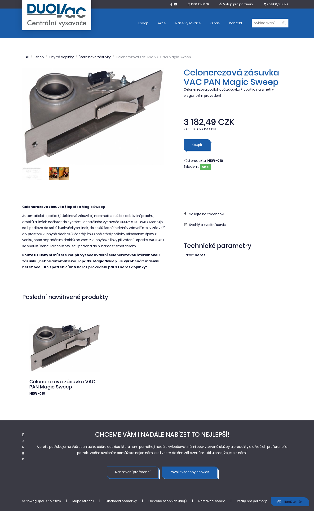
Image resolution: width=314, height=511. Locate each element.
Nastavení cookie (211, 501)
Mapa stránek (83, 501)
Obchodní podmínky (121, 501)
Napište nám (290, 502)
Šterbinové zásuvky (95, 57)
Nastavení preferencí (132, 472)
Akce (162, 23)
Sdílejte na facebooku (205, 214)
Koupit (197, 144)
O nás (215, 23)
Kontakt (235, 23)
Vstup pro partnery (252, 501)
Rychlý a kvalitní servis (205, 224)
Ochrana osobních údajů (167, 501)
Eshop (143, 23)
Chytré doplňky (61, 57)
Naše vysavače (188, 23)
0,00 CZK (275, 4)
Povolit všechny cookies (189, 472)
